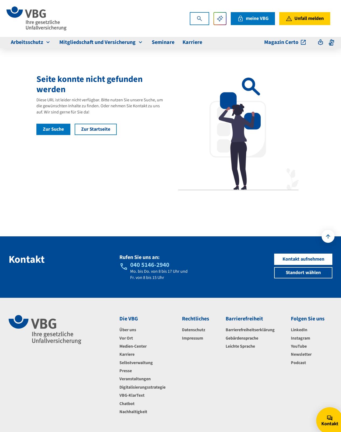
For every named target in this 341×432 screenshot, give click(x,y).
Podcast (298, 363)
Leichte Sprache (240, 346)
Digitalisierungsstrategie (142, 387)
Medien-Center (133, 346)
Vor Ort (126, 338)
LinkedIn (299, 330)
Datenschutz (193, 330)
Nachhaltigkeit (133, 412)
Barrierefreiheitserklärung (250, 330)
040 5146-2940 (149, 264)
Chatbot (127, 404)
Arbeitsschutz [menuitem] (31, 42)
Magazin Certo (285, 42)
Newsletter (301, 354)
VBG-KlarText (131, 395)
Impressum (192, 338)
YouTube (299, 346)
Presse (125, 371)
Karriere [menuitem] (192, 42)
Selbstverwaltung (136, 363)
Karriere (127, 354)
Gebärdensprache (242, 338)
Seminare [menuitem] (163, 42)
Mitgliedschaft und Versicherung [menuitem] (101, 42)
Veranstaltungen (135, 379)
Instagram (300, 338)
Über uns (127, 330)
